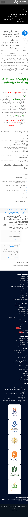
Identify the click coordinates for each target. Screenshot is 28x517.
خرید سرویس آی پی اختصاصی (21, 305)
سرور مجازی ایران (24, 276)
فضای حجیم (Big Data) (22, 353)
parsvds (10, 51)
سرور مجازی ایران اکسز (20, 193)
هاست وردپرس (24, 324)
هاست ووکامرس (24, 328)
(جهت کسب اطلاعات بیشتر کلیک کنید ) (14, 71)
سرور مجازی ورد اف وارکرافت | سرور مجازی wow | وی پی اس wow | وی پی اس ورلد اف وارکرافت (15, 213)
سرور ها (20, 59)
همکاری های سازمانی (23, 357)
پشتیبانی (24, 156)
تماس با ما (25, 371)
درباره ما (26, 375)
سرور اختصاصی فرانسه (23, 345)
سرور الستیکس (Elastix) (20, 201)
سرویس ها (13, 14)
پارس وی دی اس (4, 506)
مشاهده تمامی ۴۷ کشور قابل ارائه (20, 299)
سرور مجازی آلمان (24, 297)
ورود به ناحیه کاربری (23, 365)
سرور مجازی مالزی (24, 295)
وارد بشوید (16, 265)
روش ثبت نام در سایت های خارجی (18, 188)
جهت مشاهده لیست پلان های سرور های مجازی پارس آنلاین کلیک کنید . (15, 74)
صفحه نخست (21, 14)
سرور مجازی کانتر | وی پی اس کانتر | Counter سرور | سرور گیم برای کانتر (15, 210)
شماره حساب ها (24, 382)
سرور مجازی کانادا (24, 291)
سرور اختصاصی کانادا (23, 347)
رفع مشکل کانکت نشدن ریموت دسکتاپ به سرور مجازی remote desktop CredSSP (14, 182)
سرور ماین (13, 58)
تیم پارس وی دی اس (16, 506)
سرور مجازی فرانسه (23, 280)
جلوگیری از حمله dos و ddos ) (20, 69)
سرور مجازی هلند (24, 278)
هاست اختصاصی (24, 326)
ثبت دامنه (25, 332)
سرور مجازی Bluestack (22, 320)
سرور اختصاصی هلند (23, 342)
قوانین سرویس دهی (23, 379)
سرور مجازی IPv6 (24, 285)
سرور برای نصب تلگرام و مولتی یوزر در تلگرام (16, 190)
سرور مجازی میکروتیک (23, 309)
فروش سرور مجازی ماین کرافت (16, 54)
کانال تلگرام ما (24, 377)
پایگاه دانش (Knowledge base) (20, 351)
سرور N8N (25, 316)
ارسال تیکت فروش (23, 369)
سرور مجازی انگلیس (23, 289)
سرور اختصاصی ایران (23, 338)
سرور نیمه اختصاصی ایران (22, 340)
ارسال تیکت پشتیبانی (23, 367)
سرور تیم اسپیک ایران (23, 355)
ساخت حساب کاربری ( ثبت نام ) (20, 363)
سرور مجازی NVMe (23, 313)
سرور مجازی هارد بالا (23, 311)
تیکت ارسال (6, 160)
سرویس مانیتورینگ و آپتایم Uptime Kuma (18, 318)
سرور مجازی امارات (23, 293)
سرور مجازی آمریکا (24, 282)
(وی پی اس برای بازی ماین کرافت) (9, 55)
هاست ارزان (25, 330)
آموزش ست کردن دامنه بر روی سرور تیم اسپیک (15, 185)
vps (16, 14)
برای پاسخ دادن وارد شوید (14, 240)
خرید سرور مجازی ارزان (23, 307)
